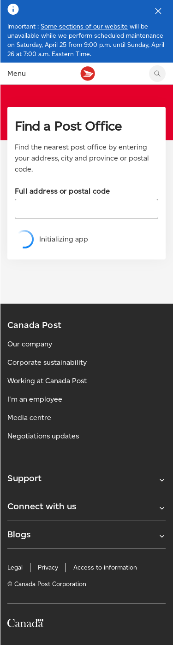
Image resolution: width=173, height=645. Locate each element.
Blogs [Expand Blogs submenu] (86, 534)
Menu (16, 73)
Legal (15, 567)
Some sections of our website (84, 26)
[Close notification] (158, 11)
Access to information (105, 567)
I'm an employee (34, 399)
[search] (157, 73)
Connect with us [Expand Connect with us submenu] (86, 506)
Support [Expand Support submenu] (86, 478)
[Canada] (25, 624)
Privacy (48, 567)
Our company (29, 344)
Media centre (29, 417)
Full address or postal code (62, 191)
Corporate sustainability (47, 362)
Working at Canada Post (47, 380)
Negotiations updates (43, 436)
